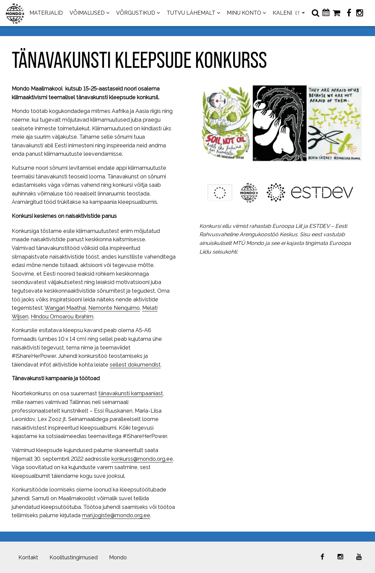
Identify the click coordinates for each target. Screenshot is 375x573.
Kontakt (28, 557)
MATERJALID (46, 13)
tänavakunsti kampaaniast (130, 393)
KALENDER (287, 13)
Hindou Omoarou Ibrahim (62, 316)
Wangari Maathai (65, 308)
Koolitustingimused (74, 557)
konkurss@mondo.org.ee (142, 459)
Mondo (118, 557)
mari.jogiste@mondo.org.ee (116, 515)
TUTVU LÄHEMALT (191, 13)
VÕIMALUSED (87, 13)
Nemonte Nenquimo (114, 308)
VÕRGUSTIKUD (135, 13)
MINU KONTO (244, 13)
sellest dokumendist (135, 365)
